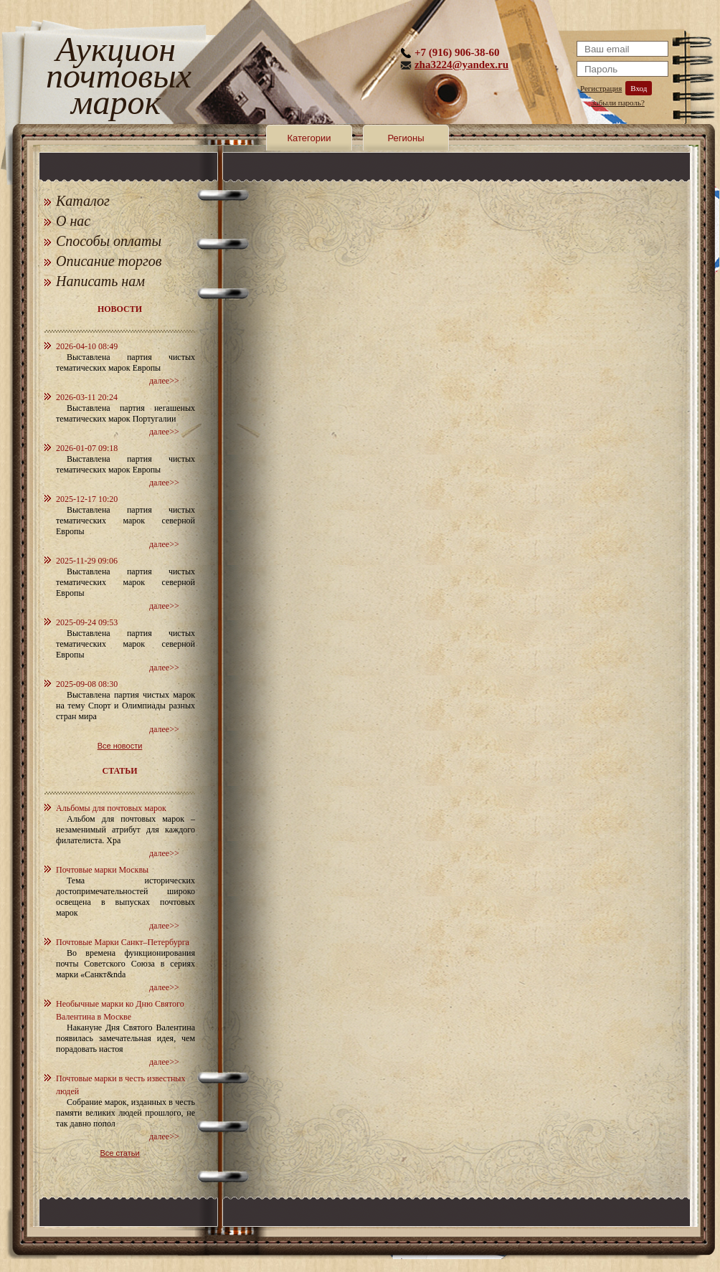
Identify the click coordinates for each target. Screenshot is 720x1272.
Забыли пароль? (618, 102)
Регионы (405, 138)
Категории (309, 138)
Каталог (83, 201)
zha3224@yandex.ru (461, 64)
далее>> (164, 381)
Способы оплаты (108, 241)
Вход (638, 88)
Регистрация (601, 88)
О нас (73, 221)
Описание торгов (109, 261)
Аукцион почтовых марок (116, 78)
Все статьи (119, 1153)
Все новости (120, 745)
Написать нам (100, 281)
